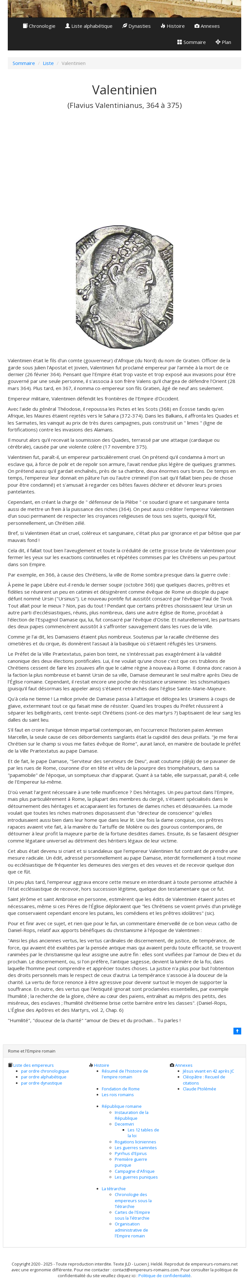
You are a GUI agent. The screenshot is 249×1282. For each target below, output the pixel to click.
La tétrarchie (114, 1189)
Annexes (207, 26)
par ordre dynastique (41, 1083)
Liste (48, 63)
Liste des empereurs (33, 1065)
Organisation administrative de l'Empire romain (131, 1229)
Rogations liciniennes (135, 1142)
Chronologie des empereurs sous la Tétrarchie (133, 1200)
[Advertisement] (124, 172)
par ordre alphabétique (43, 1077)
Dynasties (136, 26)
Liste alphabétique (89, 26)
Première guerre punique (131, 1162)
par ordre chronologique (45, 1071)
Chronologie (39, 26)
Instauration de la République (131, 1115)
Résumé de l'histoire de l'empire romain (125, 1074)
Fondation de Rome (121, 1089)
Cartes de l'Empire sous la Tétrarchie (132, 1215)
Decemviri (124, 1124)
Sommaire (191, 42)
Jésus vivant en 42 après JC (208, 1071)
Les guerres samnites (136, 1147)
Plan (223, 42)
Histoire (172, 26)
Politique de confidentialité (164, 1275)
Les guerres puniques (136, 1177)
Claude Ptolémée (199, 1089)
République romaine (122, 1106)
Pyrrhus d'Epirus (131, 1153)
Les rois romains (118, 1094)
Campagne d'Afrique (135, 1171)
